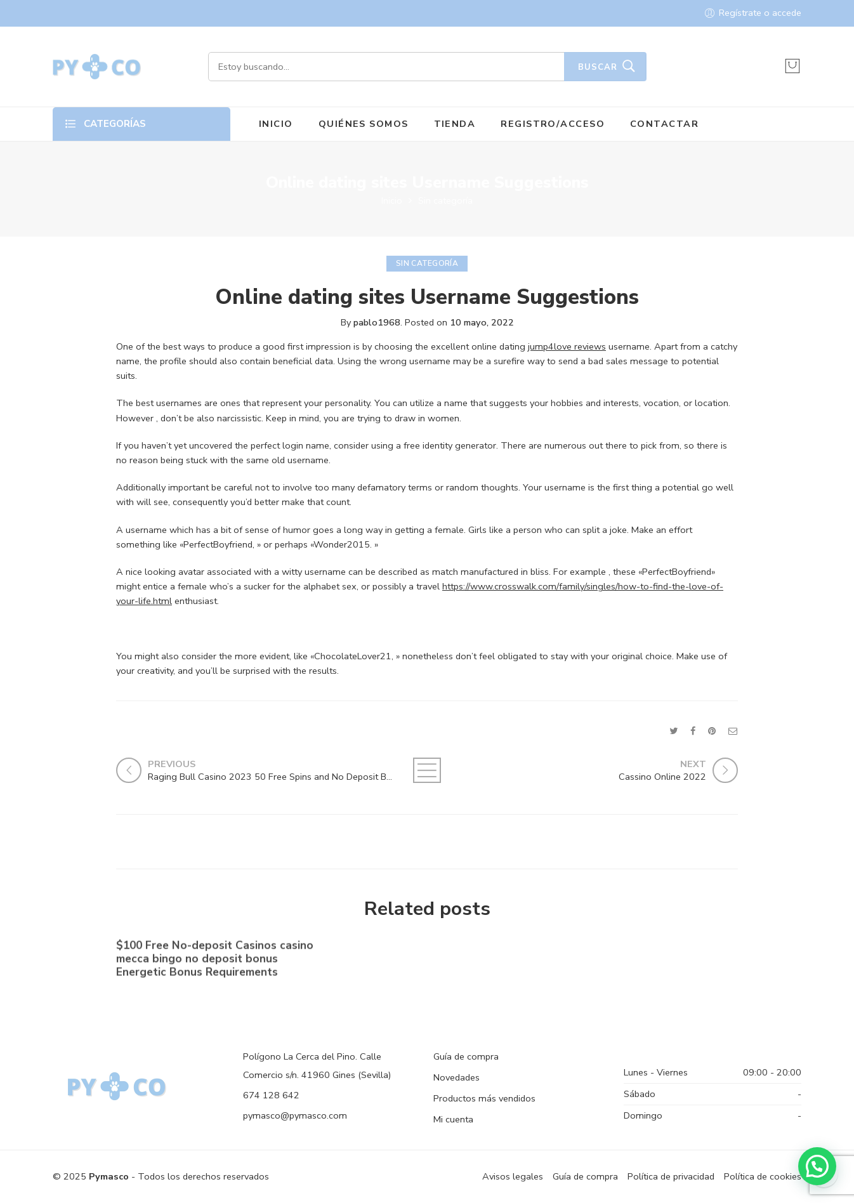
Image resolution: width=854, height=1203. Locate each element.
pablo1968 (376, 322)
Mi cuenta (453, 1119)
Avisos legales (512, 1176)
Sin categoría (445, 200)
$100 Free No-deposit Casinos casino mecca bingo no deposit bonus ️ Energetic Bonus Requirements (214, 961)
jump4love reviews (567, 346)
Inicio (391, 200)
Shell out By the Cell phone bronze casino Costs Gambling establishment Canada (632, 963)
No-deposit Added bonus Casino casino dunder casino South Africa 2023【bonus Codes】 (417, 962)
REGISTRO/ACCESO (553, 123)
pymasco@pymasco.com (295, 1115)
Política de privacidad (670, 1176)
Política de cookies (762, 1176)
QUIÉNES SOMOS (364, 123)
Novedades (456, 1077)
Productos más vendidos (484, 1098)
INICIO (276, 123)
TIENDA (455, 123)
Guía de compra (466, 1056)
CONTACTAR (664, 123)
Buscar (597, 67)
